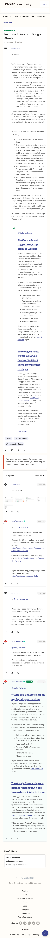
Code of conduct (13, 857)
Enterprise (25, 909)
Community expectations (16, 865)
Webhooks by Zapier (14, 444)
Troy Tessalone (17, 521)
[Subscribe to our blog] (29, 923)
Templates (25, 913)
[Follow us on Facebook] (20, 923)
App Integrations (25, 917)
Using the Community (15, 861)
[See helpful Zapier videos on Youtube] (38, 923)
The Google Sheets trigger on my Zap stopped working (28, 244)
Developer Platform (25, 898)
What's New (38, 16)
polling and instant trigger (21, 815)
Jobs (25, 906)
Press (25, 902)
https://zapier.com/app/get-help (24, 576)
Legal (29, 935)
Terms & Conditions (16, 883)
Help (25, 895)
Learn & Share (21, 16)
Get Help (6, 16)
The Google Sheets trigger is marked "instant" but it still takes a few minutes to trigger (29, 360)
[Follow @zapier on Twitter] (33, 923)
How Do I (8, 22)
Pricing (25, 891)
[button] (45, 4)
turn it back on (37, 769)
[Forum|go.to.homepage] (17, 4)
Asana (8, 438)
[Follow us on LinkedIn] (25, 923)
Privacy (36, 935)
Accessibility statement (33, 883)
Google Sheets (21, 438)
